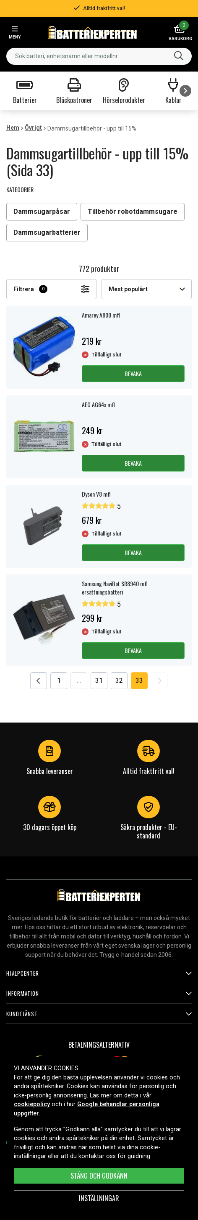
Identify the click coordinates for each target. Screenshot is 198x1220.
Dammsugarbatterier (47, 232)
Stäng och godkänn (99, 1176)
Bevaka (133, 373)
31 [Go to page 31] (99, 680)
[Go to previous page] (38, 680)
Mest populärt (147, 289)
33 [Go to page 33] (139, 680)
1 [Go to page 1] (59, 680)
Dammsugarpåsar (41, 211)
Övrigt (33, 127)
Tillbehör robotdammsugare (132, 211)
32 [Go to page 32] (119, 680)
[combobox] (99, 56)
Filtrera (51, 289)
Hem (12, 127)
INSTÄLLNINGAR (99, 1198)
